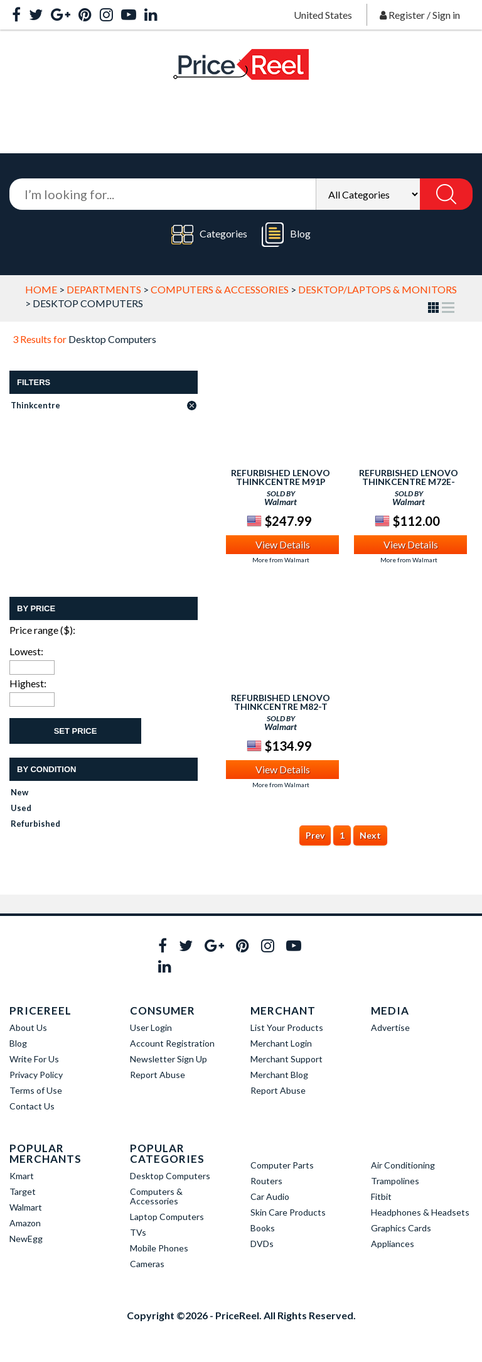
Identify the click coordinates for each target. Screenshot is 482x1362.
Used (21, 808)
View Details (282, 544)
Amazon (25, 1223)
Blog (286, 234)
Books (262, 1228)
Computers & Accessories (220, 289)
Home (41, 289)
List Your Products (286, 1027)
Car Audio (269, 1196)
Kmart (21, 1175)
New (19, 792)
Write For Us (34, 1059)
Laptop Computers (167, 1216)
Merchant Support (286, 1059)
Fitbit (381, 1196)
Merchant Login (281, 1043)
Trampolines (395, 1180)
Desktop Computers (170, 1175)
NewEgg (26, 1238)
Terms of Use (35, 1090)
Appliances (392, 1243)
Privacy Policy (36, 1074)
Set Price (75, 731)
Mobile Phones (159, 1248)
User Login (151, 1027)
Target (22, 1191)
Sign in (446, 15)
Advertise (390, 1027)
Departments (104, 289)
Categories (209, 234)
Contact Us (32, 1106)
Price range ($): (42, 630)
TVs (138, 1232)
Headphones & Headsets (420, 1212)
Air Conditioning (403, 1165)
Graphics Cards (401, 1228)
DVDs (262, 1243)
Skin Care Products (288, 1212)
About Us (28, 1027)
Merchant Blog (279, 1074)
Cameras (147, 1263)
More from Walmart (280, 560)
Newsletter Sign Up (168, 1059)
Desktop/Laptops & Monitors (377, 289)
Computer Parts (282, 1165)
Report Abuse (157, 1074)
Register (406, 15)
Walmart (25, 1207)
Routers (266, 1180)
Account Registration (172, 1043)
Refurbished (35, 824)
